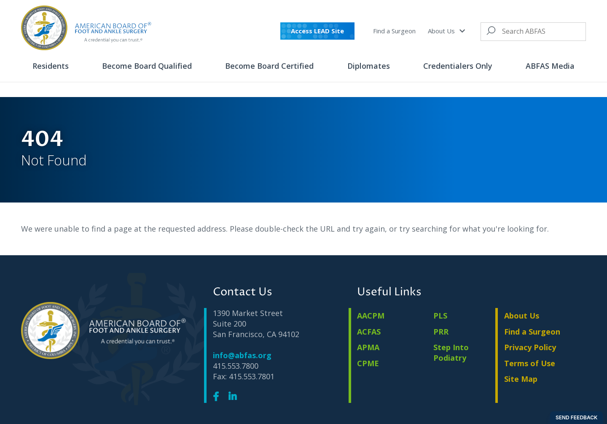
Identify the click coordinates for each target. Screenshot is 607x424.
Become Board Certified (269, 66)
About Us (446, 31)
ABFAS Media (550, 66)
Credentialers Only (457, 66)
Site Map (520, 379)
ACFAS (369, 332)
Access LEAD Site (317, 31)
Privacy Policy (530, 347)
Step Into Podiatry (451, 352)
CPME (368, 363)
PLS (440, 316)
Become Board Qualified (147, 66)
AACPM (370, 316)
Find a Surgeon (394, 31)
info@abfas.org (242, 355)
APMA (368, 347)
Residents (50, 66)
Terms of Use (529, 363)
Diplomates (368, 66)
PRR (441, 332)
